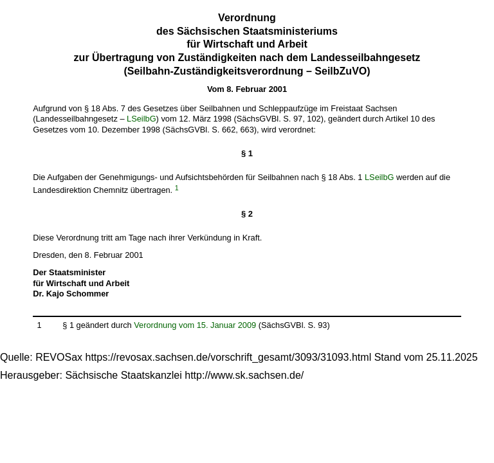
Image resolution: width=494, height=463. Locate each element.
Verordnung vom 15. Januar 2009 (195, 325)
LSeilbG (141, 118)
